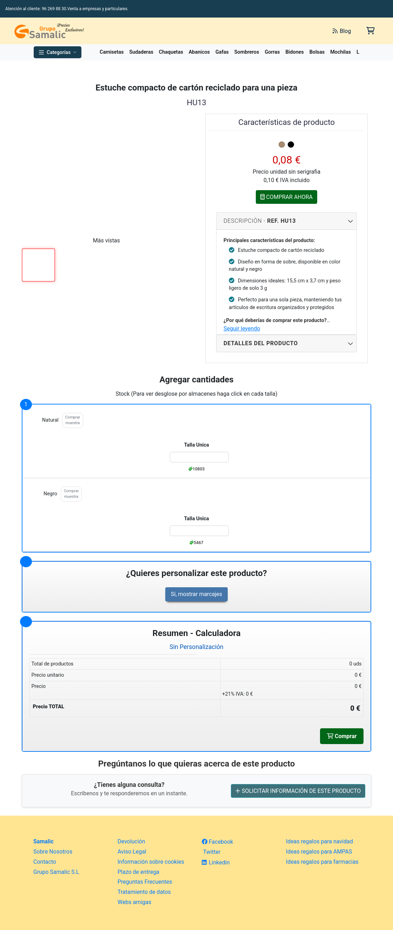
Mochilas (340, 52)
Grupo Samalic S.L (56, 872)
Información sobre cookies (151, 861)
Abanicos (199, 52)
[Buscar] (248, 31)
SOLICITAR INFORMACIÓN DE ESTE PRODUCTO (298, 791)
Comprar (342, 736)
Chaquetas (171, 52)
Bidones (294, 52)
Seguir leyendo (242, 328)
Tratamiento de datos (144, 892)
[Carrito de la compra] (370, 30)
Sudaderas (141, 52)
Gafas (222, 52)
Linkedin (216, 862)
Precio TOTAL (48, 707)
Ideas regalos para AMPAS (319, 851)
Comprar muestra (72, 420)
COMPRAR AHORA (286, 197)
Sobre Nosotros (52, 851)
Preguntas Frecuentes (145, 881)
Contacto (44, 861)
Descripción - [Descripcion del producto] (286, 221)
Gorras (272, 52)
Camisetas (112, 52)
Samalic (43, 841)
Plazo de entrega (138, 872)
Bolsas (317, 52)
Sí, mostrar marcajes (196, 594)
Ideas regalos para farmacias (322, 861)
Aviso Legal (132, 851)
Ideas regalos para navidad (319, 841)
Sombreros (246, 52)
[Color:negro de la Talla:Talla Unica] (199, 531)
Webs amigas (134, 902)
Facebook (217, 841)
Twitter (211, 852)
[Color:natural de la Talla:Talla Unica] (199, 457)
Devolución (131, 841)
